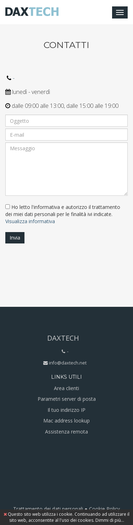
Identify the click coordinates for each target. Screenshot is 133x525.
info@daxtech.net (68, 363)
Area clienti (66, 388)
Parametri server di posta (67, 398)
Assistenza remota (66, 431)
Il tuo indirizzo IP (66, 409)
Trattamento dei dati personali (48, 508)
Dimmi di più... (109, 520)
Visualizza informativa (30, 221)
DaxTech (63, 338)
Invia (15, 237)
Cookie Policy (104, 508)
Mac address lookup (66, 420)
